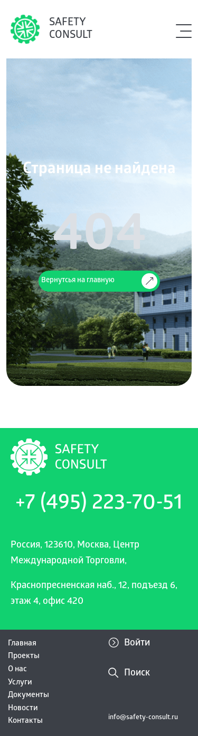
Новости (23, 708)
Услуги (20, 683)
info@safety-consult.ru (143, 718)
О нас (17, 669)
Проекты (24, 656)
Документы (28, 695)
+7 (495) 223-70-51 (99, 504)
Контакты (25, 721)
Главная (22, 644)
